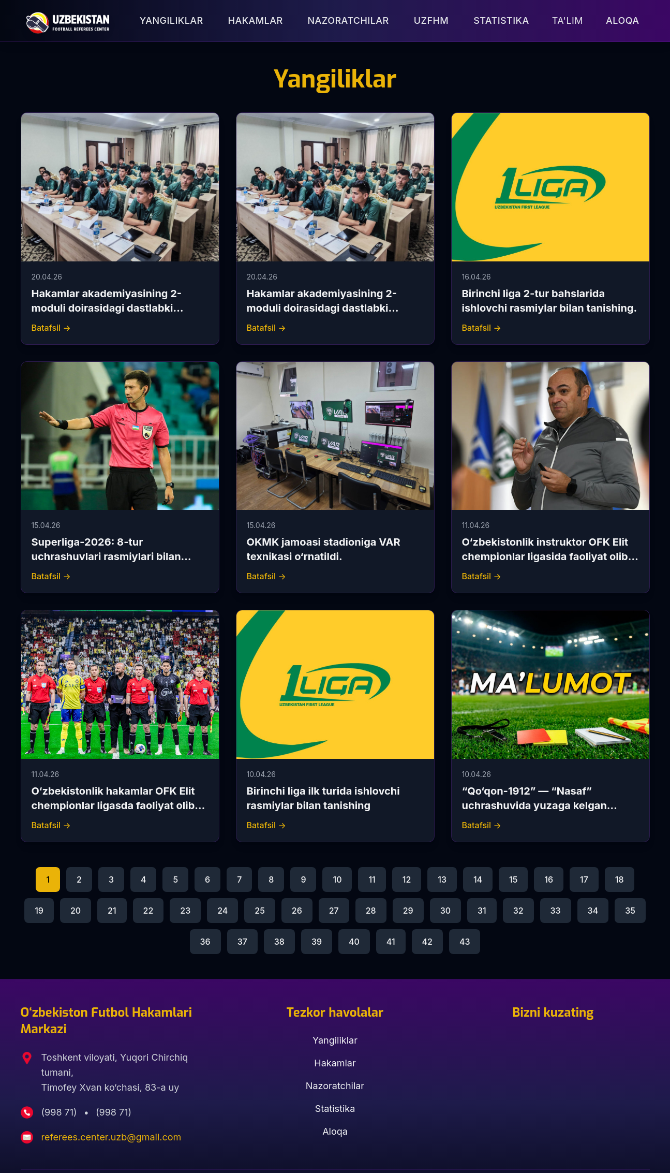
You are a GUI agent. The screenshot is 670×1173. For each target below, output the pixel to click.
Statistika (501, 20)
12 (407, 879)
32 (518, 910)
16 (548, 879)
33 (555, 910)
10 (337, 879)
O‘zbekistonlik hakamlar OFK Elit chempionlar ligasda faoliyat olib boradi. (113, 805)
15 (513, 879)
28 (371, 910)
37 (242, 941)
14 (477, 879)
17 (584, 879)
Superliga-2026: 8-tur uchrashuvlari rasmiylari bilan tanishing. (106, 556)
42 (427, 941)
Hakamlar (255, 20)
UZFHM (431, 20)
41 (390, 941)
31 (482, 910)
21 (112, 910)
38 (279, 941)
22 (148, 910)
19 (39, 910)
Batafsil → (51, 327)
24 (222, 910)
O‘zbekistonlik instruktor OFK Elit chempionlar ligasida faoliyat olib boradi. (545, 556)
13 (442, 879)
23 (185, 910)
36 (205, 941)
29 (408, 910)
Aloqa (622, 20)
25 (260, 910)
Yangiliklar (171, 20)
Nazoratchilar (348, 20)
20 (75, 910)
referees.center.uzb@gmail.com (111, 1137)
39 (316, 941)
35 (630, 910)
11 (371, 879)
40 (354, 941)
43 (464, 941)
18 (619, 879)
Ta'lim (567, 20)
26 (297, 910)
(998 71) (60, 1112)
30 (445, 910)
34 (593, 910)
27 (334, 910)
